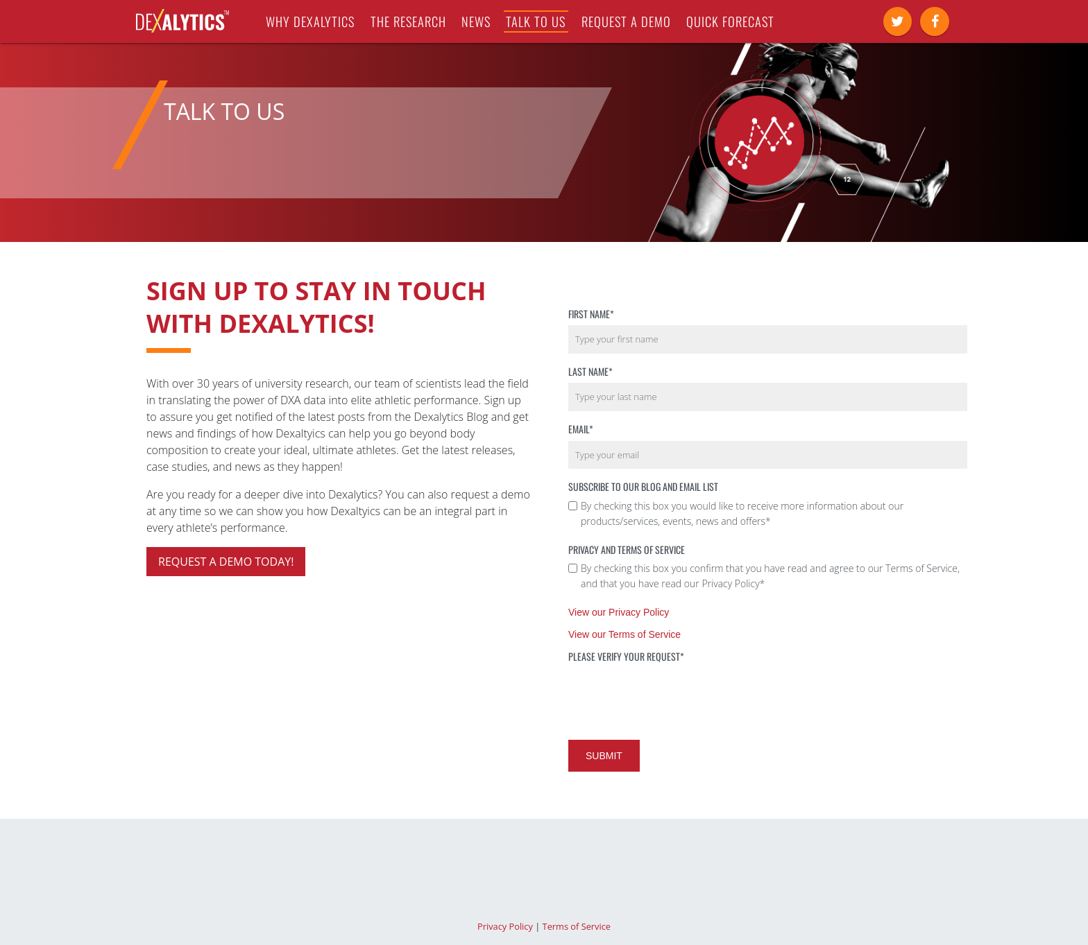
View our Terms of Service (624, 634)
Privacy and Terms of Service (626, 549)
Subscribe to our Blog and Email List (643, 486)
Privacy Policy (505, 926)
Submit (604, 755)
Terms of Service (577, 926)
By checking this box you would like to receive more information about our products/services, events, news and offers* (742, 513)
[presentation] (673, 695)
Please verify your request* (626, 656)
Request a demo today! (226, 561)
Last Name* (590, 371)
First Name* (591, 313)
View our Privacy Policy (618, 612)
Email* (580, 429)
